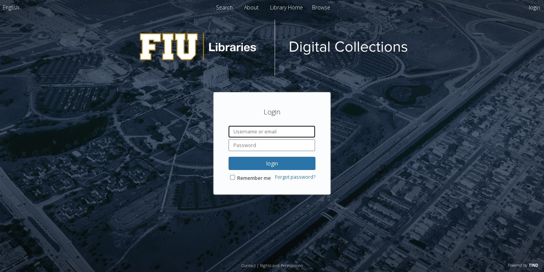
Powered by (523, 265)
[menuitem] (11, 7)
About (252, 7)
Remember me (254, 178)
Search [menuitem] (224, 7)
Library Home (287, 7)
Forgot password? (295, 177)
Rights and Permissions (281, 265)
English (11, 7)
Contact (248, 265)
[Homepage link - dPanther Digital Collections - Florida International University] (272, 74)
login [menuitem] (534, 7)
